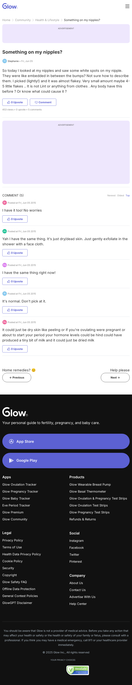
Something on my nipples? (82, 20)
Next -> (115, 377)
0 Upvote (15, 102)
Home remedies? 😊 (19, 370)
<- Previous (16, 377)
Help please (120, 370)
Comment (43, 102)
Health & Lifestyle (47, 20)
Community (23, 20)
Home (6, 20)
